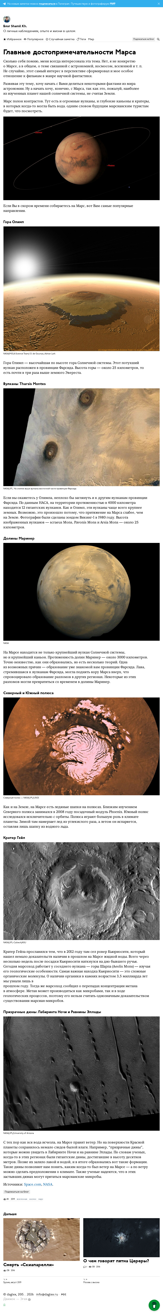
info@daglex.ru (47, 1294)
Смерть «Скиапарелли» (28, 1265)
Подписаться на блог (17, 1191)
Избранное (12, 39)
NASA (47, 1184)
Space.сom (32, 1184)
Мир (91, 39)
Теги (81, 39)
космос (32, 1199)
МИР (112, 4)
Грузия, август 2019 (12, 1282)
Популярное (33, 39)
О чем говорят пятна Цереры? (116, 1261)
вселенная (22, 1199)
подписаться (47, 4)
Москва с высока (91, 1282)
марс (40, 1199)
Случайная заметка (60, 39)
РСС (63, 1295)
